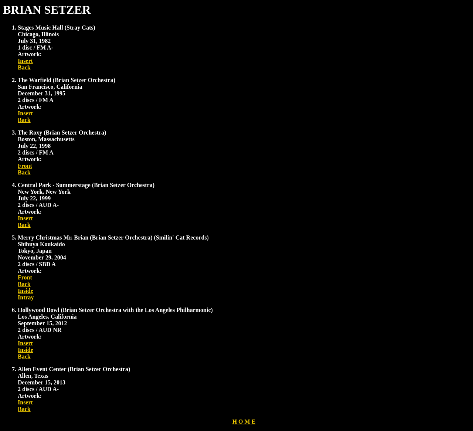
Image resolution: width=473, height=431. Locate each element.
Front (25, 166)
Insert (25, 61)
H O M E (244, 421)
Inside (25, 291)
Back (24, 67)
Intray (26, 297)
